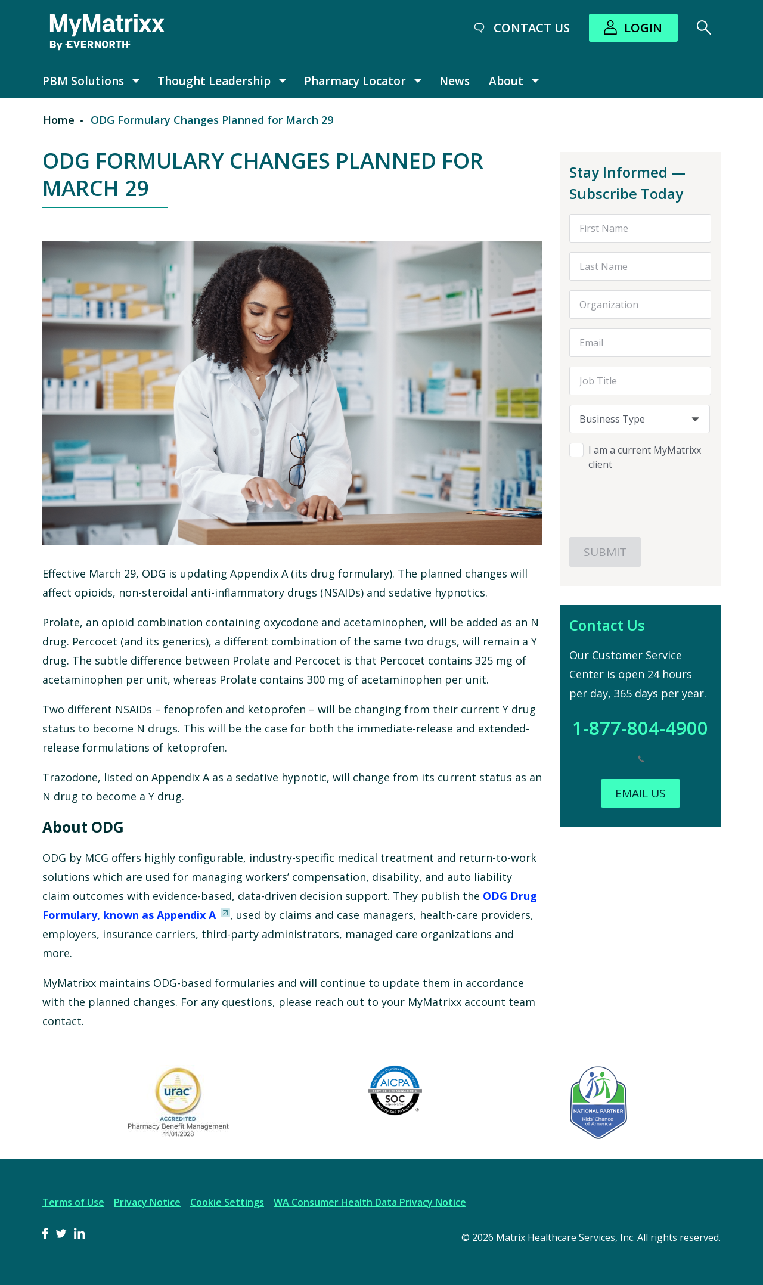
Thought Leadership (214, 81)
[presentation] (640, 499)
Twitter (61, 1233)
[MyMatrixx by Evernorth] (107, 32)
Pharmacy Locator (355, 81)
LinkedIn (79, 1233)
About (506, 81)
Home (59, 120)
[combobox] (639, 419)
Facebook (45, 1233)
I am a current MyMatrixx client (644, 457)
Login (643, 28)
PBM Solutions (83, 81)
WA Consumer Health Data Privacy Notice (370, 1202)
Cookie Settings (227, 1202)
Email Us (640, 793)
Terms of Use (73, 1202)
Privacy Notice (147, 1202)
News (454, 81)
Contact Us (532, 28)
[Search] (704, 27)
